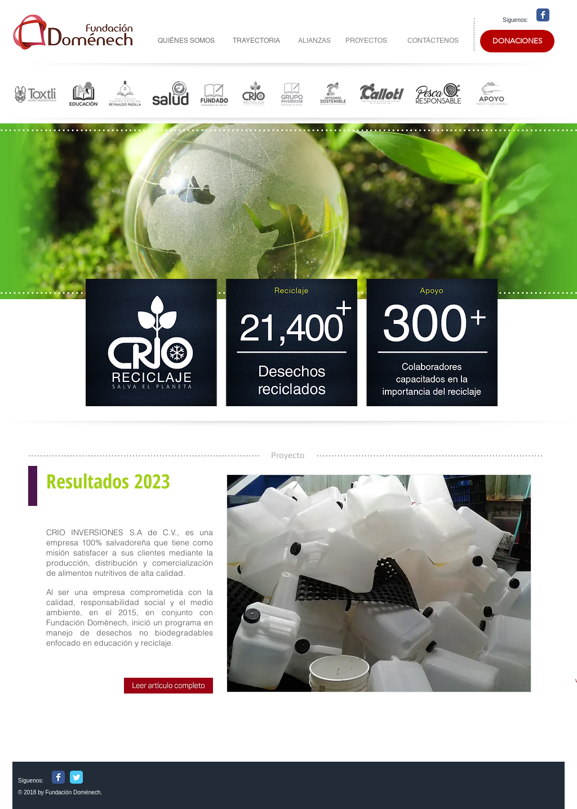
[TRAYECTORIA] (256, 40)
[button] (379, 583)
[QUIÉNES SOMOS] (186, 40)
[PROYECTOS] (366, 40)
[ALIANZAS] (314, 40)
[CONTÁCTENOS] (433, 40)
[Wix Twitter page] (76, 777)
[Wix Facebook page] (542, 14)
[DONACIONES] (517, 41)
